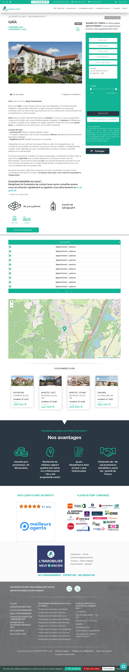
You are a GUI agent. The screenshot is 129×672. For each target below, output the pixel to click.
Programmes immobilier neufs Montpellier (54, 632)
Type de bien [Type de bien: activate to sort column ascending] (20, 242)
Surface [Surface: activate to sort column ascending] (39, 242)
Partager (98, 151)
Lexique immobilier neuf (21, 610)
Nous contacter (18, 637)
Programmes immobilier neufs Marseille (53, 625)
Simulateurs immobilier (20, 616)
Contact (124, 8)
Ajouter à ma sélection (71, 94)
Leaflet (99, 360)
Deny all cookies (92, 669)
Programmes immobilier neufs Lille (51, 615)
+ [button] (11, 305)
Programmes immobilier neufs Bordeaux (54, 622)
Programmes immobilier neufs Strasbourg (54, 642)
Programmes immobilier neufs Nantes (52, 612)
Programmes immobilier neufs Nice (52, 629)
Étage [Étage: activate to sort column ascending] (65, 242)
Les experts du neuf (103, 8)
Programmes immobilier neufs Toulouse (53, 635)
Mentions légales (102, 141)
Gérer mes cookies (104, 654)
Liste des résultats (112, 18)
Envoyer (103, 113)
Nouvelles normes (83, 630)
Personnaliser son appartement (88, 633)
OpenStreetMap (108, 360)
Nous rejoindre (17, 633)
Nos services (71, 8)
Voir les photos (17, 94)
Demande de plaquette (23, 230)
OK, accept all (73, 669)
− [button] (11, 308)
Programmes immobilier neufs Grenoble (54, 639)
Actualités (116, 8)
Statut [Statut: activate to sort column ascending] (106, 242)
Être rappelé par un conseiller (103, 120)
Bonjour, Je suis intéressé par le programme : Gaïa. (103, 72)
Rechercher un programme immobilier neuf (20, 627)
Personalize (108, 669)
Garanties (79, 627)
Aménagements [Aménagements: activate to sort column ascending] (80, 242)
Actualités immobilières (21, 613)
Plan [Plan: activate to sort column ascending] (95, 242)
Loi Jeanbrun (81, 614)
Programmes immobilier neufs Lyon (52, 619)
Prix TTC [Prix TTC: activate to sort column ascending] (53, 242)
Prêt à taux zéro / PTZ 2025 (86, 623)
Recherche (59, 8)
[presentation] (106, 102)
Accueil (13, 606)
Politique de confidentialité (83, 654)
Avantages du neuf (86, 8)
